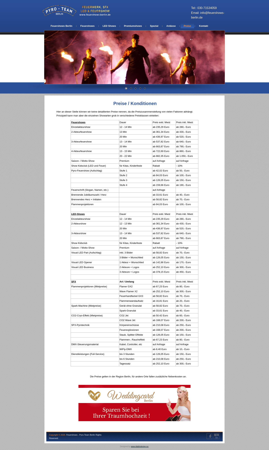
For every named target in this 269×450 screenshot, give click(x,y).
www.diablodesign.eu (140, 447)
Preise (187, 26)
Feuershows (87, 26)
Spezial (154, 26)
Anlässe (171, 26)
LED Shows (109, 26)
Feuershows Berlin (61, 26)
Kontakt (203, 26)
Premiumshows (133, 26)
